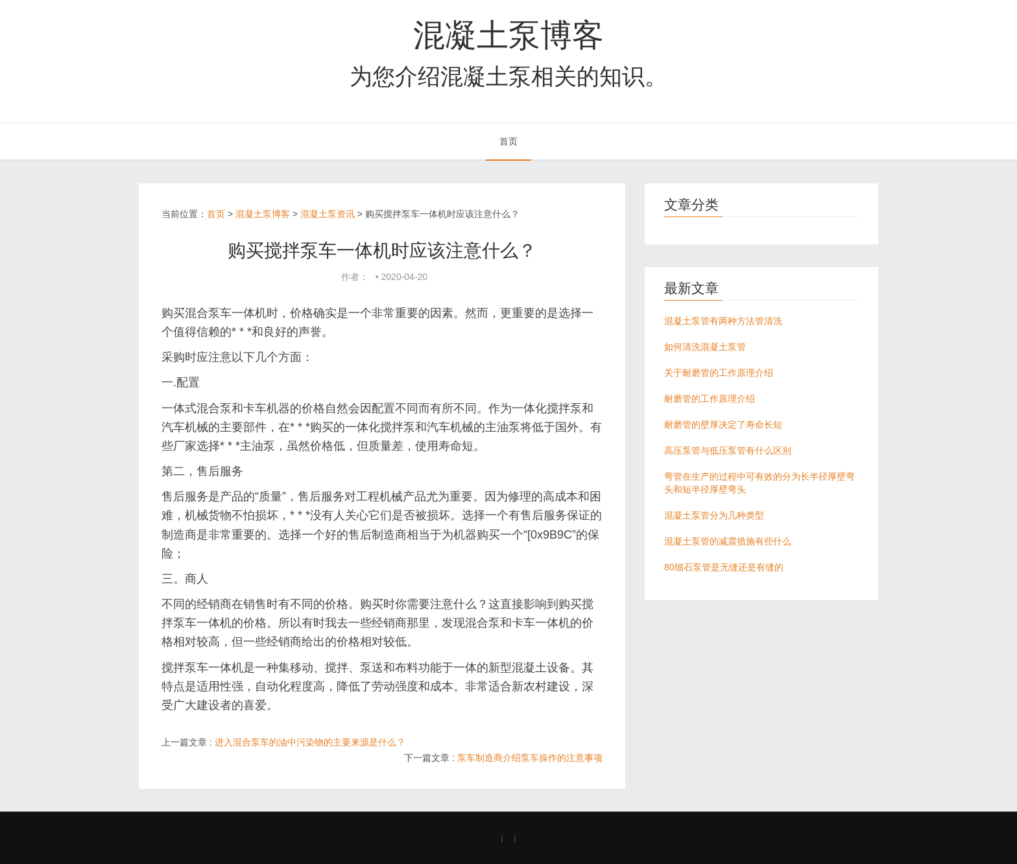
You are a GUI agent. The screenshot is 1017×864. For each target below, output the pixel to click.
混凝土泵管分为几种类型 (714, 515)
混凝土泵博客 (508, 35)
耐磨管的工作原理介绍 (709, 398)
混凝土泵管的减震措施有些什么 (727, 541)
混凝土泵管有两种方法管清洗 (723, 321)
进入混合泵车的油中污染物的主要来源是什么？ (310, 742)
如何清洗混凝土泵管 (705, 347)
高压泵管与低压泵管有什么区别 (727, 450)
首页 (508, 141)
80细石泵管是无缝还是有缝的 (724, 567)
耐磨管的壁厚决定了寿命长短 (723, 424)
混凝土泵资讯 (327, 214)
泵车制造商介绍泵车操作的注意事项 (530, 758)
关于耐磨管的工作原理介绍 (718, 373)
